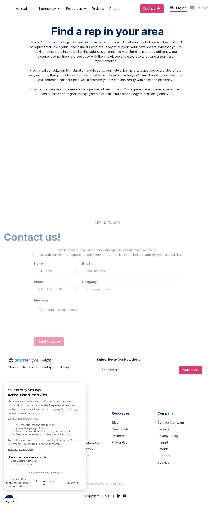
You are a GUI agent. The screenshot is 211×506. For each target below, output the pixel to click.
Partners (118, 436)
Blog (115, 422)
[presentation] (126, 384)
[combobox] (10, 502)
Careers (163, 429)
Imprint (162, 442)
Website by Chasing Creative (105, 483)
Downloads (120, 429)
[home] (11, 8)
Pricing (114, 9)
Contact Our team (170, 422)
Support (163, 455)
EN (7, 502)
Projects (98, 9)
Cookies (163, 462)
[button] (24, 8)
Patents (163, 449)
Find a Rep (120, 442)
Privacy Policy (168, 436)
